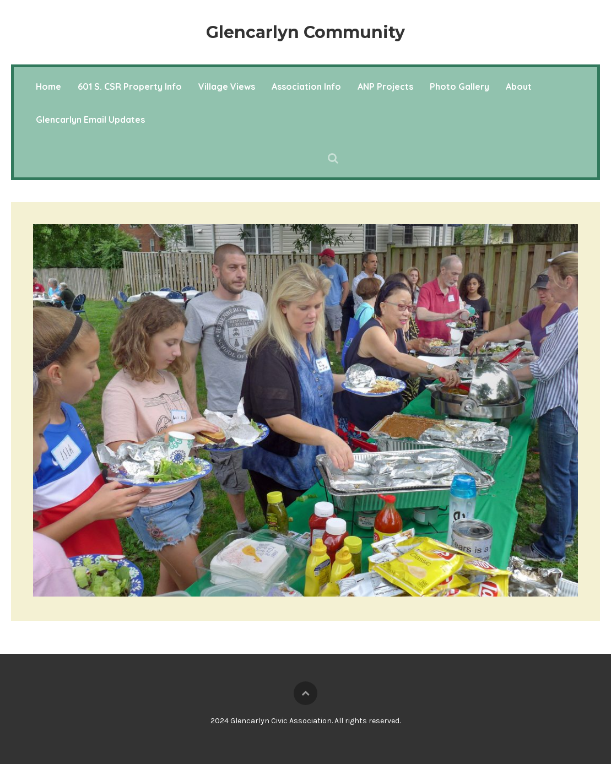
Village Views (226, 86)
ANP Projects (385, 86)
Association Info (306, 86)
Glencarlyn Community (305, 32)
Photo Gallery (459, 86)
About (519, 86)
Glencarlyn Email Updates (90, 119)
